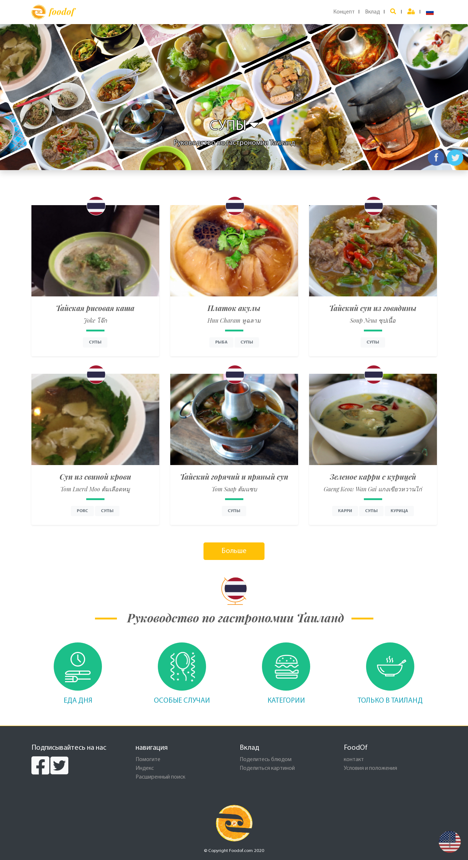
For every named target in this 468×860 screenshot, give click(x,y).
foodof (52, 12)
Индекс (145, 768)
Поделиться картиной (267, 768)
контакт (354, 760)
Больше (234, 551)
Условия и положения (370, 768)
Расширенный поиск (160, 777)
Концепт (344, 12)
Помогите (148, 760)
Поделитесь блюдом (266, 760)
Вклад (372, 12)
